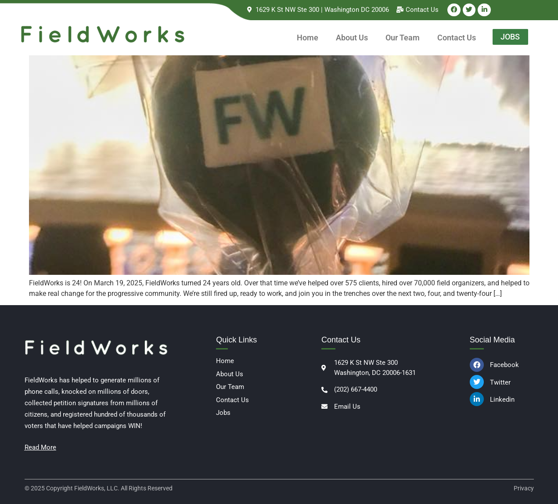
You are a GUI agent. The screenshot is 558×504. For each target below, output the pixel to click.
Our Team (402, 37)
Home (307, 37)
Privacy (524, 488)
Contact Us (456, 37)
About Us (352, 37)
